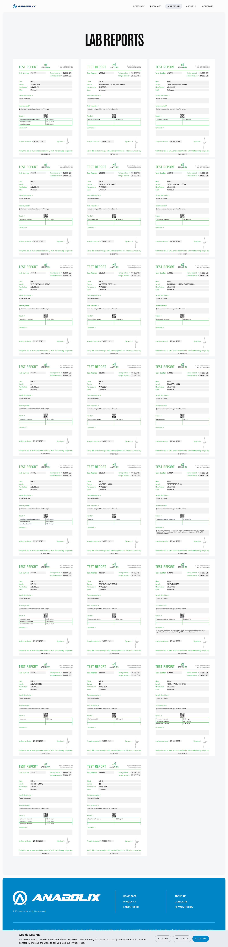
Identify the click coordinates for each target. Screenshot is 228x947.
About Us (191, 6)
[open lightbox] (46, 108)
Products (155, 6)
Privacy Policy (184, 907)
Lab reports (173, 6)
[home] (24, 6)
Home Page (139, 6)
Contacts (207, 6)
